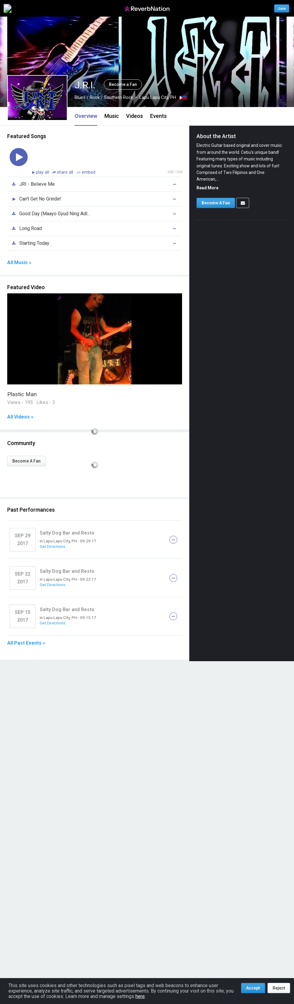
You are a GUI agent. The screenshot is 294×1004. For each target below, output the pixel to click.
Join (281, 8)
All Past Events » (26, 643)
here (140, 996)
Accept (253, 988)
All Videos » (20, 417)
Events (158, 116)
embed (86, 172)
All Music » (19, 262)
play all (43, 172)
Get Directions (52, 546)
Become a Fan (123, 84)
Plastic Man (22, 394)
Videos (134, 116)
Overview (86, 116)
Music (111, 116)
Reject (279, 988)
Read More (207, 187)
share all (63, 172)
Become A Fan (26, 461)
